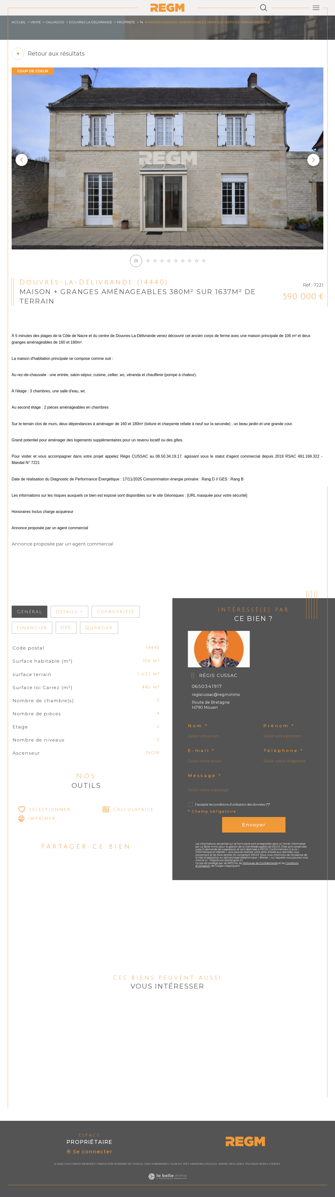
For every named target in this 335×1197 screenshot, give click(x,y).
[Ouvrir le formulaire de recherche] (264, 8)
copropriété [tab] (116, 611)
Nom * (198, 726)
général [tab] (29, 611)
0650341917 (207, 686)
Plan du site (179, 1163)
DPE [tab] (66, 627)
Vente (36, 22)
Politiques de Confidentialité (260, 863)
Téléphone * (283, 750)
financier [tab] (32, 627)
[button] (313, 160)
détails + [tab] (70, 611)
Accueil (19, 22)
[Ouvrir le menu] (316, 8)
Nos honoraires (156, 1163)
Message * (205, 775)
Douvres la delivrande (90, 22)
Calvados (55, 22)
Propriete (126, 22)
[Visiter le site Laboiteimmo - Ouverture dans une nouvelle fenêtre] (167, 1182)
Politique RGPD (256, 1163)
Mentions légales (203, 1163)
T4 (141, 22)
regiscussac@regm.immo (216, 694)
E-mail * (201, 750)
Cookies (274, 1164)
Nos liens (236, 1163)
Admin (222, 1163)
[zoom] (167, 248)
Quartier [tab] (99, 627)
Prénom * (278, 726)
